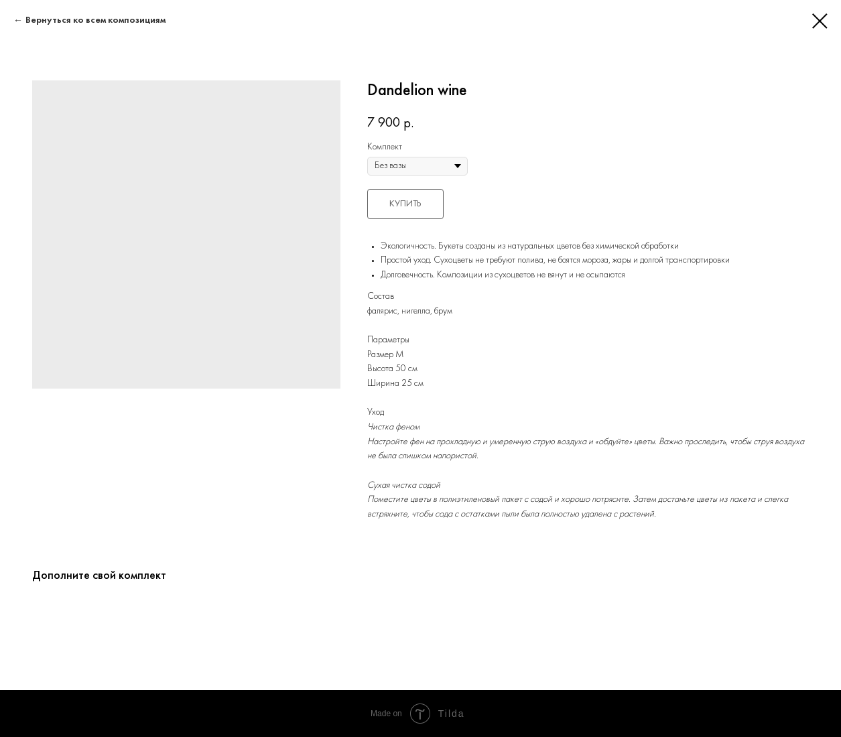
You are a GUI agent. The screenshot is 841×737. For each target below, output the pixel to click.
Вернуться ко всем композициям (95, 20)
